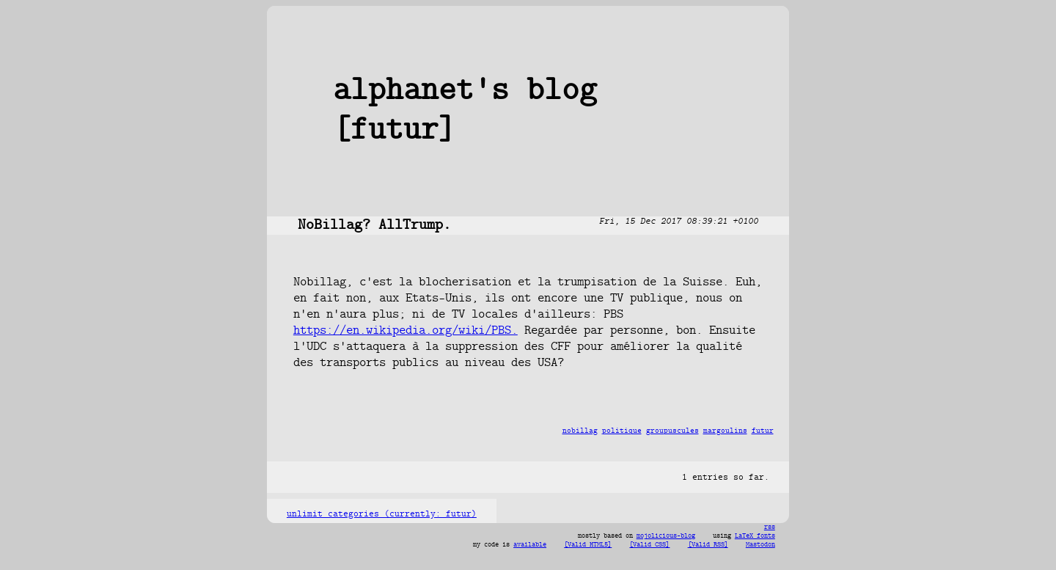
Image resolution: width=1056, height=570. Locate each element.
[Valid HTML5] (588, 545)
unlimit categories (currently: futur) (382, 514)
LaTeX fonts (755, 536)
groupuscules (672, 431)
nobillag (580, 431)
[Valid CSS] (649, 545)
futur (763, 431)
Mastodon (760, 545)
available (529, 545)
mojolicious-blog (666, 536)
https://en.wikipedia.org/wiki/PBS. (405, 331)
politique (622, 431)
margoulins (725, 431)
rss (769, 527)
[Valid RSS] (708, 545)
